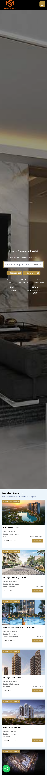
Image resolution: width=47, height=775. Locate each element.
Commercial (33, 273)
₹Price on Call (10, 540)
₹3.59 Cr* (8, 690)
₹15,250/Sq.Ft (9, 640)
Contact (37, 540)
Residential (15, 273)
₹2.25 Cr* (8, 590)
